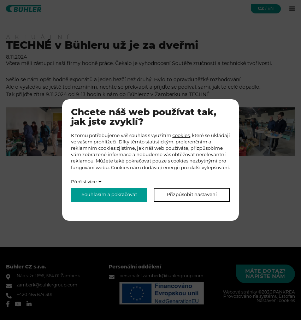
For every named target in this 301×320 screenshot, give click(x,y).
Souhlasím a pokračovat (109, 194)
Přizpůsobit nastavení (192, 194)
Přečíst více (84, 182)
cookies (181, 136)
